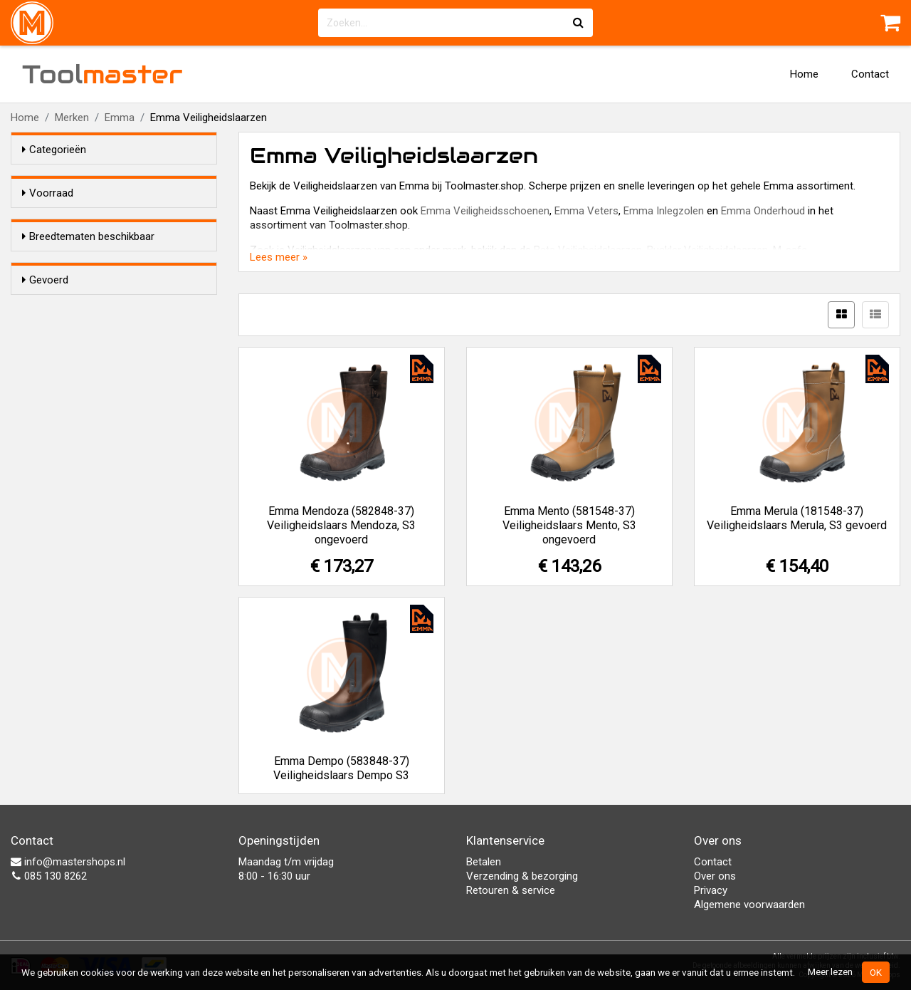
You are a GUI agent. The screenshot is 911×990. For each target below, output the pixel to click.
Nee (59, 307)
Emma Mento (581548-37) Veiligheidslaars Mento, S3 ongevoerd (569, 525)
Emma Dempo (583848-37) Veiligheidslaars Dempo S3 (341, 768)
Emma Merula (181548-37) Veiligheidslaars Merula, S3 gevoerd (797, 518)
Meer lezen (830, 971)
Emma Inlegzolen (663, 210)
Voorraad (47, 193)
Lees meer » (278, 257)
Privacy (710, 890)
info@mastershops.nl (68, 861)
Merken (72, 117)
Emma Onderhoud (763, 210)
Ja (56, 289)
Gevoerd (45, 350)
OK (876, 972)
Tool (102, 74)
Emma (120, 117)
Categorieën (54, 149)
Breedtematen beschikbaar (88, 262)
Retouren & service (510, 890)
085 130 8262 (49, 876)
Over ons (715, 876)
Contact (870, 74)
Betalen (483, 861)
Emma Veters (586, 210)
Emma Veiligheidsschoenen (485, 210)
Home (804, 74)
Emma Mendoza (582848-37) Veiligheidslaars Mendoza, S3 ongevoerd (341, 525)
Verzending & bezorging (522, 876)
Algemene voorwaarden (749, 904)
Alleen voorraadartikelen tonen (114, 220)
